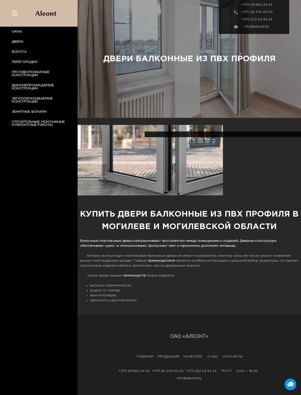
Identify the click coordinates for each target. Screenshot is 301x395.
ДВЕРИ (17, 41)
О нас (212, 356)
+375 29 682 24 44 (256, 4)
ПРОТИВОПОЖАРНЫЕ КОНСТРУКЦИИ (30, 74)
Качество (193, 356)
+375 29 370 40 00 (257, 12)
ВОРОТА (19, 51)
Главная (144, 356)
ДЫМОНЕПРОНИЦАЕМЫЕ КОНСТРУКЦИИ (33, 87)
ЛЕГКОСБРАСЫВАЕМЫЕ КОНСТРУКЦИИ (32, 100)
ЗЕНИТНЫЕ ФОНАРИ (29, 111)
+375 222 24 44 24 (257, 19)
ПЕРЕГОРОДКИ (24, 62)
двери (172, 255)
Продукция (168, 356)
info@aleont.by (256, 26)
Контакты (232, 356)
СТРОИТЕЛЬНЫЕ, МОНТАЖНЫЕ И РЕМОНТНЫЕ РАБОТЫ (38, 123)
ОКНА (17, 31)
